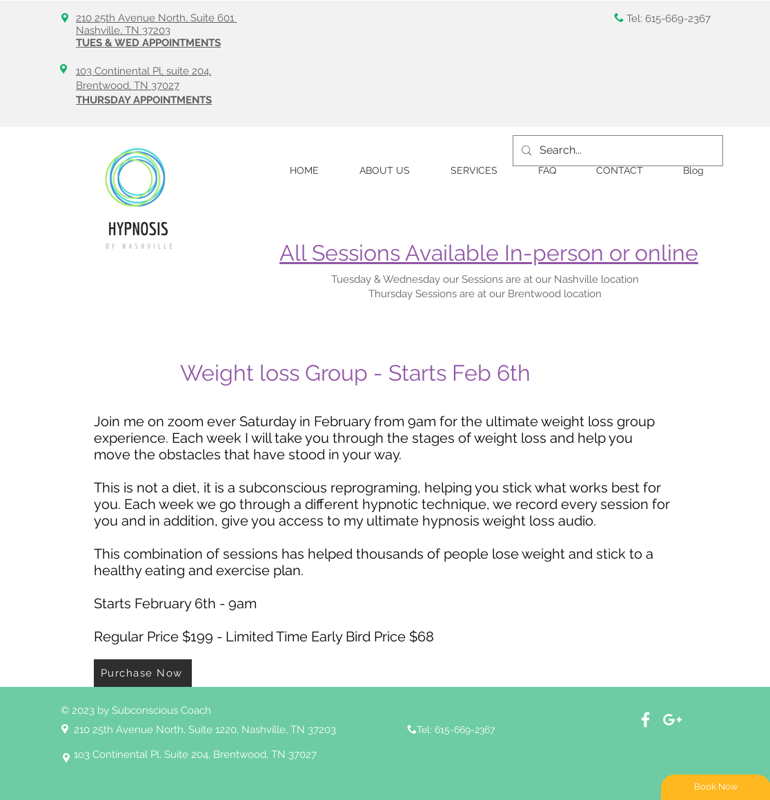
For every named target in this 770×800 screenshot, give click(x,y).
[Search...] (616, 151)
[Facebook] (645, 720)
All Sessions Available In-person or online (488, 253)
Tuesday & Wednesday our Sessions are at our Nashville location (486, 279)
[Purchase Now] (143, 673)
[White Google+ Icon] (672, 720)
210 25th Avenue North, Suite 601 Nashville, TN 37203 (156, 24)
